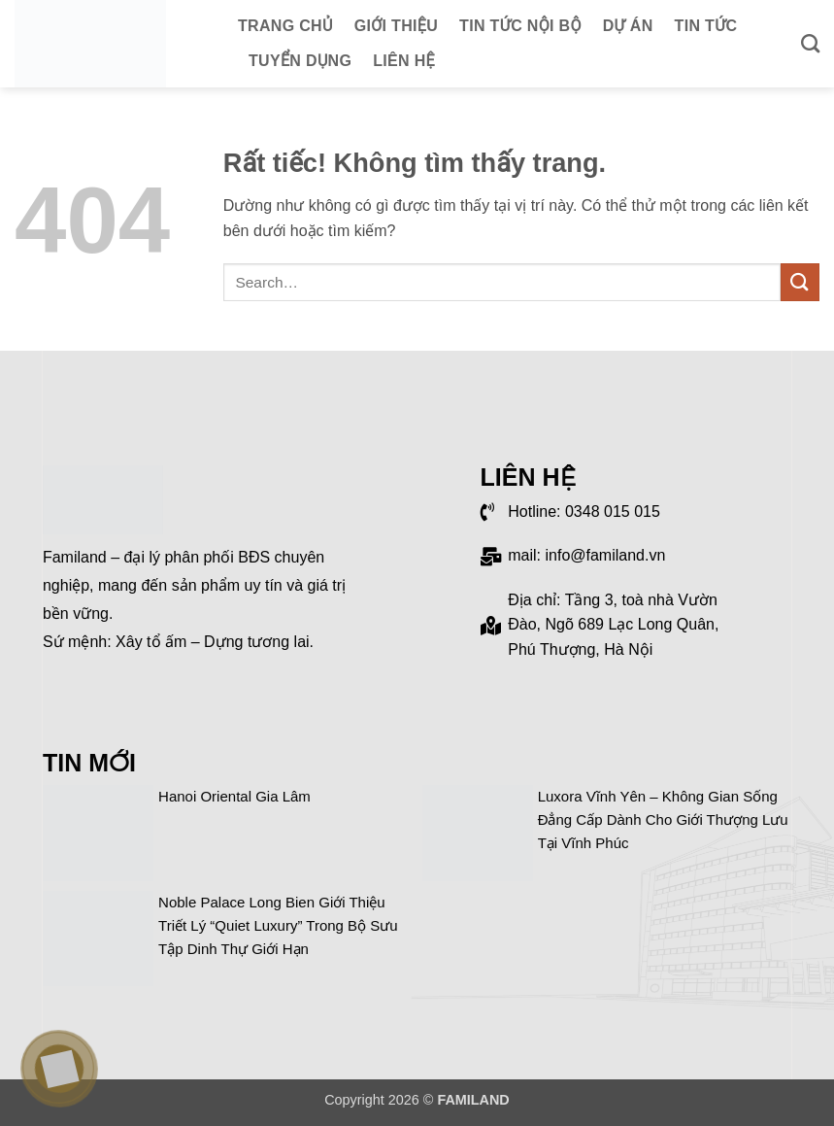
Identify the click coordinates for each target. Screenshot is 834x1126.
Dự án (628, 25)
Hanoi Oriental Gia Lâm (234, 796)
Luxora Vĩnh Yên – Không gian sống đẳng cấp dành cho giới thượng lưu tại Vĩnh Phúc (663, 819)
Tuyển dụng (300, 60)
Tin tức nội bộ (520, 25)
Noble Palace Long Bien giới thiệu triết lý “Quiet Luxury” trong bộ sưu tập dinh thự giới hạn (278, 925)
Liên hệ (404, 60)
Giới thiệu (396, 25)
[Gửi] (800, 282)
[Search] (810, 43)
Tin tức (706, 25)
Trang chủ (285, 25)
